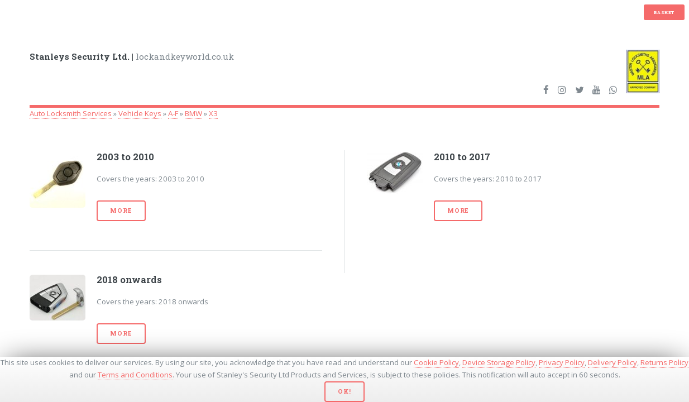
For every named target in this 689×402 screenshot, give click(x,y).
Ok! (344, 391)
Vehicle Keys (139, 113)
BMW (193, 113)
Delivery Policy (612, 362)
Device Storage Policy (498, 362)
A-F (173, 113)
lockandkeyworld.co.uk (132, 56)
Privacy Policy (562, 362)
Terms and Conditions (135, 375)
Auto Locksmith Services (71, 113)
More (121, 210)
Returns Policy (664, 362)
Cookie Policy (436, 362)
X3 (213, 113)
